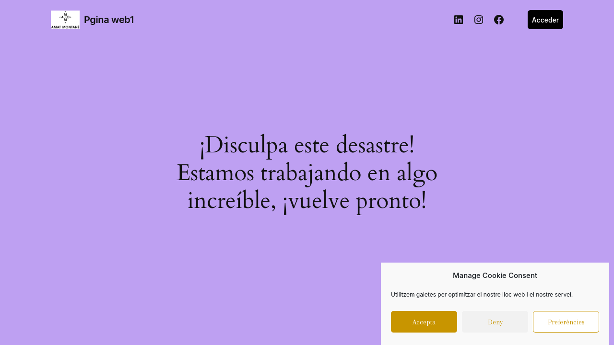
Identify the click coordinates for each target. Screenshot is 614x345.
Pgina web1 (109, 19)
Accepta (424, 324)
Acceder (545, 20)
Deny (495, 324)
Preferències (566, 324)
